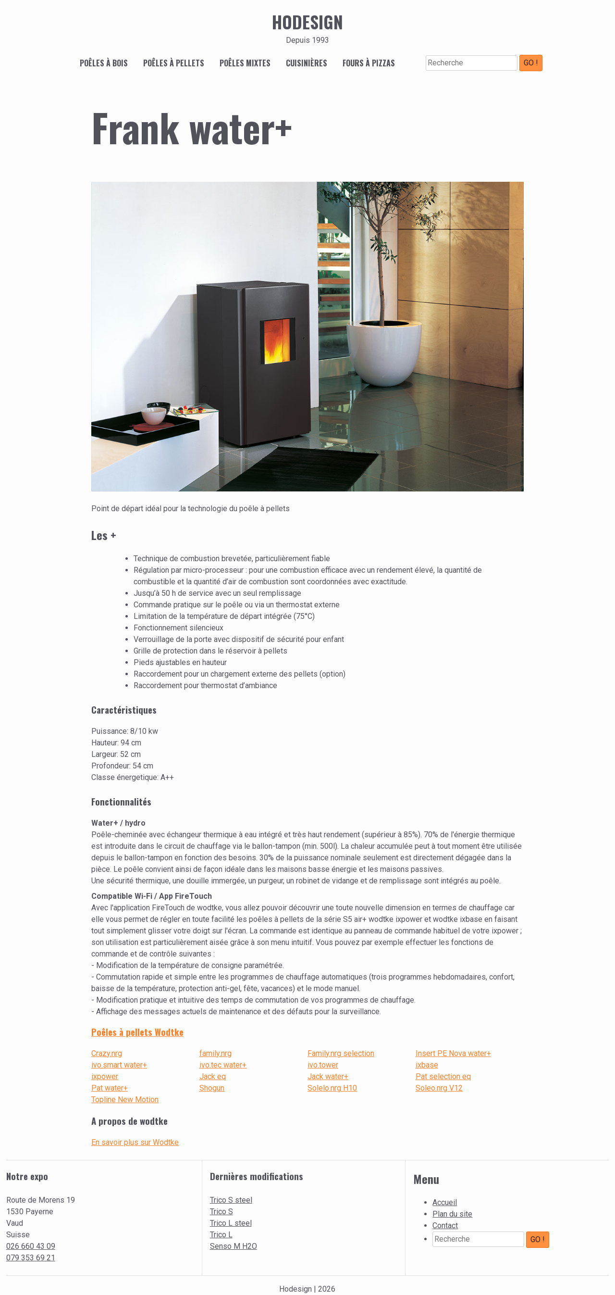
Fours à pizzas (369, 63)
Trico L (221, 1234)
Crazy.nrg (106, 1053)
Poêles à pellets (173, 63)
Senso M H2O (233, 1246)
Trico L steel (231, 1223)
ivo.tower (323, 1064)
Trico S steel (231, 1200)
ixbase (427, 1064)
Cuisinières (306, 63)
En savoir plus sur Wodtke (135, 1142)
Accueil (444, 1202)
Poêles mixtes (245, 63)
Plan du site (452, 1214)
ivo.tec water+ (222, 1064)
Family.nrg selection (341, 1053)
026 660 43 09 (30, 1246)
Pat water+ (109, 1088)
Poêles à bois (104, 63)
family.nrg (215, 1053)
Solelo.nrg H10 (332, 1088)
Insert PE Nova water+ (453, 1053)
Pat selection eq (443, 1076)
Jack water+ (328, 1076)
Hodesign (307, 21)
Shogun (211, 1088)
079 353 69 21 (30, 1257)
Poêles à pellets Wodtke (137, 1031)
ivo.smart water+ (119, 1064)
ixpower (104, 1076)
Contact (445, 1225)
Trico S (221, 1211)
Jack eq (212, 1076)
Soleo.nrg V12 (439, 1088)
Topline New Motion (125, 1099)
